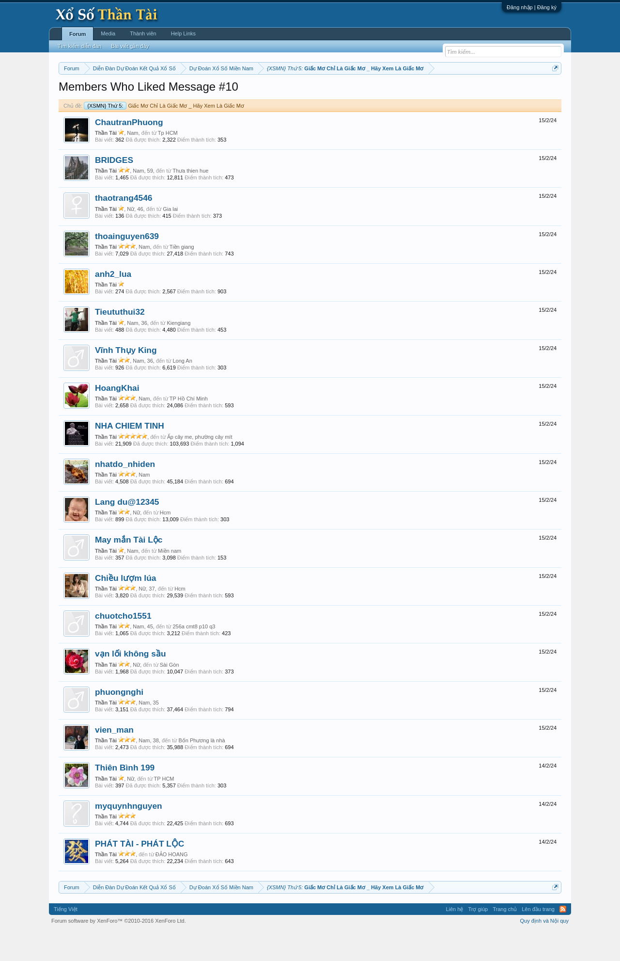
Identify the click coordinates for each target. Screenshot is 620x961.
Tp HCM (168, 162)
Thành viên (143, 33)
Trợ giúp (478, 939)
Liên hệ (454, 939)
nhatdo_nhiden (125, 493)
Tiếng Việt (66, 939)
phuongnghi (119, 721)
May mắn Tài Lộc (128, 569)
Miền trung (138, 92)
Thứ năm (261, 92)
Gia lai (170, 238)
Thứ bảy (315, 92)
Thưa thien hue (190, 200)
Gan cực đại (404, 92)
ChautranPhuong (129, 151)
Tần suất (436, 92)
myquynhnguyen (128, 835)
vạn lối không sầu (130, 683)
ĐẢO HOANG (171, 883)
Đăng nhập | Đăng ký (532, 7)
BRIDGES (114, 189)
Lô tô (458, 92)
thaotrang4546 (123, 227)
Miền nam (78, 92)
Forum (77, 34)
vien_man (114, 759)
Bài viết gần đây (130, 46)
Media (108, 33)
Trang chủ (505, 939)
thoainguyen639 (127, 265)
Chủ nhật (343, 92)
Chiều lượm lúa (125, 607)
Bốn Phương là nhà (201, 769)
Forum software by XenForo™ (118, 950)
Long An (182, 390)
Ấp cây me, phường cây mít (199, 466)
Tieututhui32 (120, 341)
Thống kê (371, 92)
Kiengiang (178, 352)
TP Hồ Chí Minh (189, 428)
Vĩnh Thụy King (125, 379)
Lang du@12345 (127, 531)
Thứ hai (189, 92)
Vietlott (165, 92)
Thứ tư (236, 92)
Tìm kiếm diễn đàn (79, 46)
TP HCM (164, 808)
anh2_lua (113, 303)
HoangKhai (117, 417)
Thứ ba (213, 92)
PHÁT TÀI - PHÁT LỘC (139, 873)
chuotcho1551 (123, 645)
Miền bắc (108, 92)
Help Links (183, 33)
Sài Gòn (169, 694)
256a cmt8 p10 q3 (193, 655)
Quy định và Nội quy (544, 950)
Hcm (165, 542)
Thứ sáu (289, 92)
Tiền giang (182, 276)
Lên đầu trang (538, 939)
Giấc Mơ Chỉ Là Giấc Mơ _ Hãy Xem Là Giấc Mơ (164, 135)
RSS (562, 938)
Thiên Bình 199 (125, 797)
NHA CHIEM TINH (129, 455)
